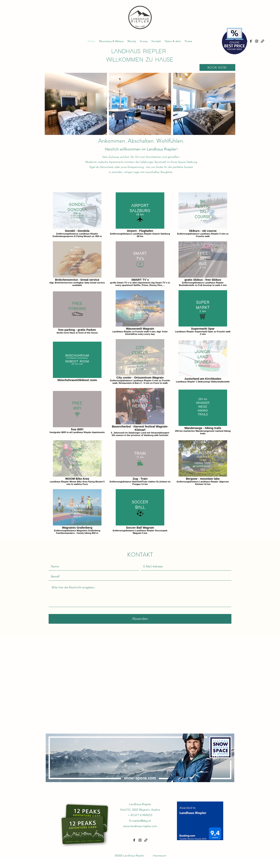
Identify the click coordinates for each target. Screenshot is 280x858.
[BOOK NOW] (217, 67)
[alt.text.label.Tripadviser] (262, 41)
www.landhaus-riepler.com (140, 826)
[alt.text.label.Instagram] (257, 41)
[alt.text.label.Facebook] (251, 41)
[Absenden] (140, 619)
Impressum (159, 855)
